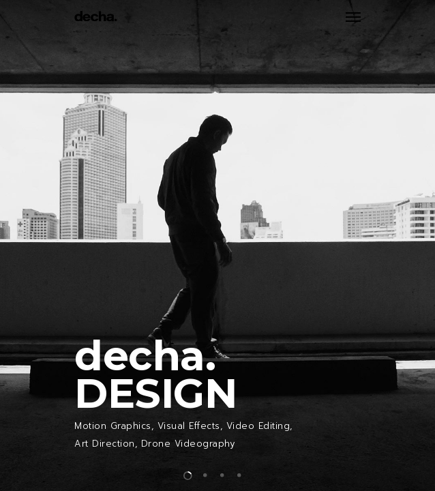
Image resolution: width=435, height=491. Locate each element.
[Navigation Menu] (353, 16)
